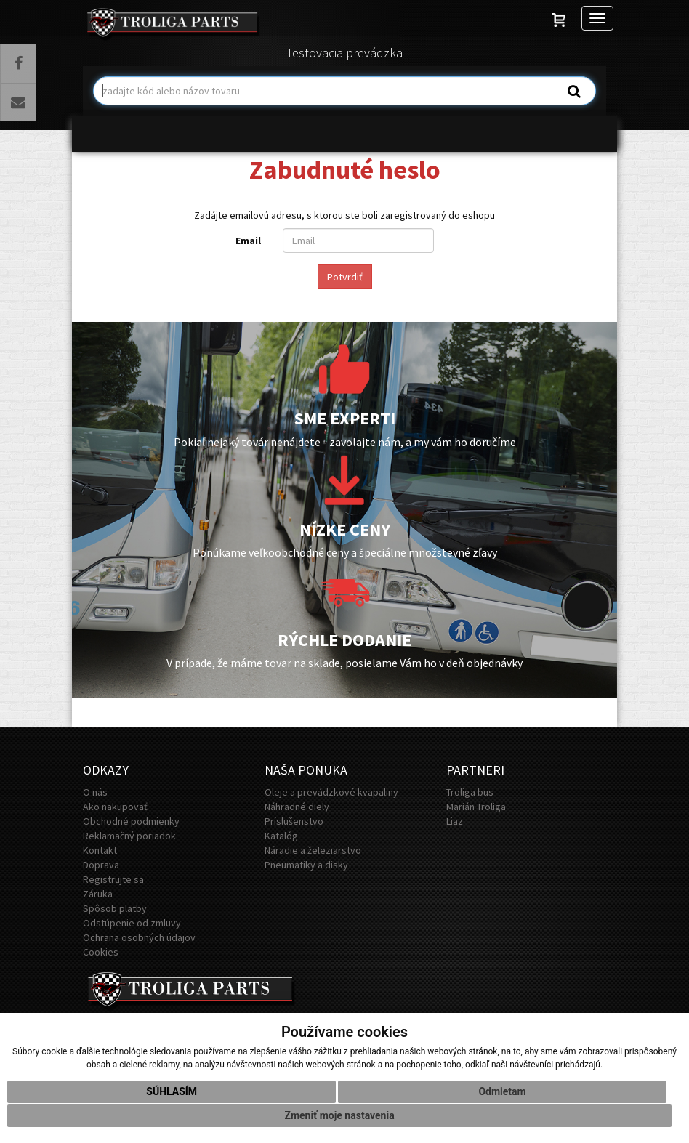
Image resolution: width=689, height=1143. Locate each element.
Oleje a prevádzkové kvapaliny (331, 792)
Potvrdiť (345, 276)
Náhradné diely (297, 806)
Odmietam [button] (501, 1097)
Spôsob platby (115, 908)
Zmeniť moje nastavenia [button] (339, 1121)
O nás (95, 792)
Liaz (454, 821)
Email (248, 240)
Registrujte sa (113, 879)
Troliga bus (469, 792)
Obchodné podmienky (131, 821)
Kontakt (100, 850)
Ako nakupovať (115, 806)
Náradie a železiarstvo (313, 850)
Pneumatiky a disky (306, 864)
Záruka (98, 893)
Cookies (100, 951)
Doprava (101, 864)
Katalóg (281, 835)
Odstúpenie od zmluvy (132, 922)
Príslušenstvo (294, 821)
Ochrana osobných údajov (139, 937)
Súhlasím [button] (171, 1097)
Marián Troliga (476, 806)
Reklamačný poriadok (129, 835)
